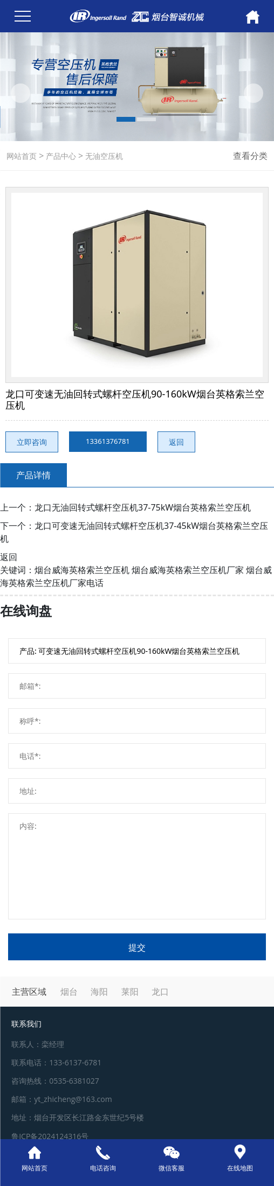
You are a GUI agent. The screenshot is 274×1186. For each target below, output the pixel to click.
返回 (176, 442)
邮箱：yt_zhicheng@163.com (61, 1099)
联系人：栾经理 (37, 1044)
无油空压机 (103, 156)
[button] (20, 93)
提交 (137, 947)
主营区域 (29, 991)
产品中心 (60, 156)
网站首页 (21, 156)
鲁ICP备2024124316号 (49, 1136)
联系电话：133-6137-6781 (56, 1062)
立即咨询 (32, 442)
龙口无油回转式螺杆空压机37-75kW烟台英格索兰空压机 (143, 507)
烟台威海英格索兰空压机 (82, 570)
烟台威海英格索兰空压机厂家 (188, 570)
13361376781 (108, 441)
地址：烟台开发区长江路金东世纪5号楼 (77, 1117)
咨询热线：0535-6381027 (55, 1081)
